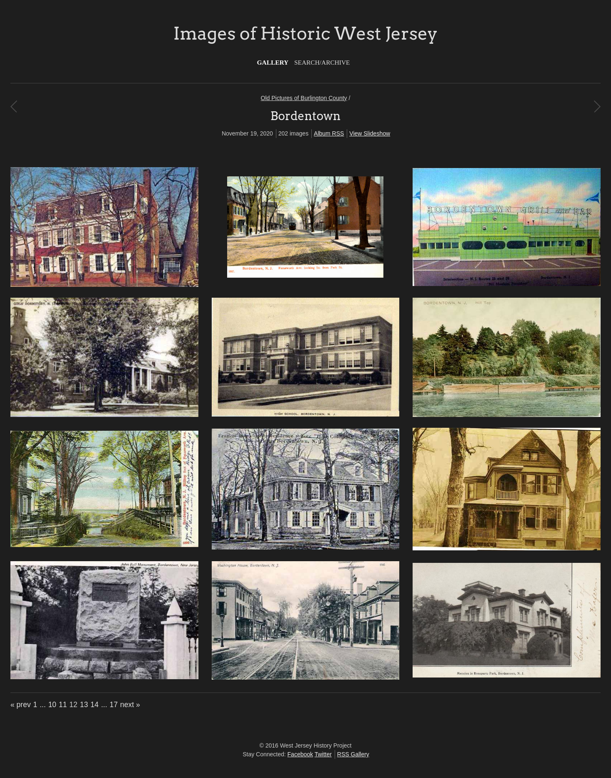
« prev (20, 704)
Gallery (273, 62)
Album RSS (329, 133)
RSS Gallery (353, 754)
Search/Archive (322, 62)
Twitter (323, 754)
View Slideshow (369, 133)
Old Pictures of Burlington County (304, 98)
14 (94, 704)
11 (63, 704)
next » (130, 704)
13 (84, 704)
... (43, 704)
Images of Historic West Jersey (305, 33)
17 (114, 704)
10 (52, 704)
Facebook (300, 754)
